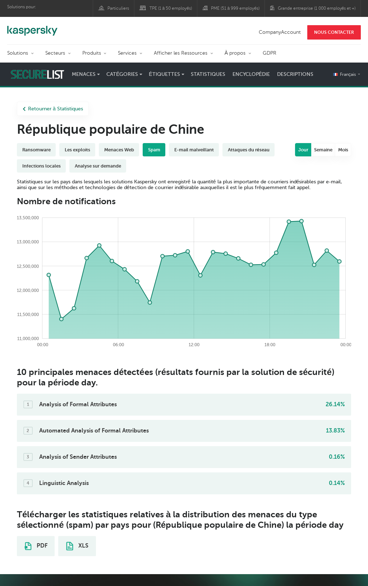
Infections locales (41, 166)
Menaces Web (119, 149)
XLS (77, 546)
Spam (154, 149)
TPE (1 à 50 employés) (171, 8)
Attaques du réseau (249, 149)
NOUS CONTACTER (334, 32)
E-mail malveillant (194, 149)
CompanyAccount (280, 32)
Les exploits (77, 149)
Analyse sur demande (98, 166)
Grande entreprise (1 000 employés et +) (317, 8)
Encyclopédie (251, 74)
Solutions (17, 53)
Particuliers (118, 8)
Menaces (84, 74)
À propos (235, 53)
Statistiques (208, 74)
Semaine (323, 149)
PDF (35, 546)
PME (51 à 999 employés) (235, 8)
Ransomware (36, 149)
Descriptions (295, 74)
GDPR (269, 53)
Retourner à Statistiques (53, 108)
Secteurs (55, 53)
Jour (303, 149)
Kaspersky (32, 27)
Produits (91, 53)
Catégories (122, 74)
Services (127, 53)
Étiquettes (164, 74)
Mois (343, 149)
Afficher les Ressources (180, 53)
